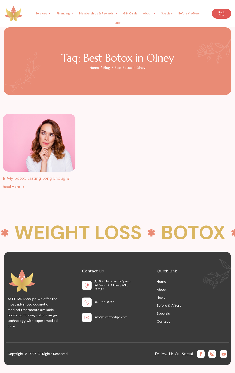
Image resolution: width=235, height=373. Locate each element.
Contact (163, 321)
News (161, 297)
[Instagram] (212, 354)
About (149, 13)
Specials (167, 13)
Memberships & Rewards (98, 13)
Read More (14, 186)
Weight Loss (81, 232)
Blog (117, 23)
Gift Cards (130, 13)
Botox (196, 232)
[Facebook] (201, 354)
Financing (65, 13)
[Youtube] (223, 354)
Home (161, 281)
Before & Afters (189, 13)
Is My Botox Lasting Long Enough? (36, 178)
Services (43, 13)
